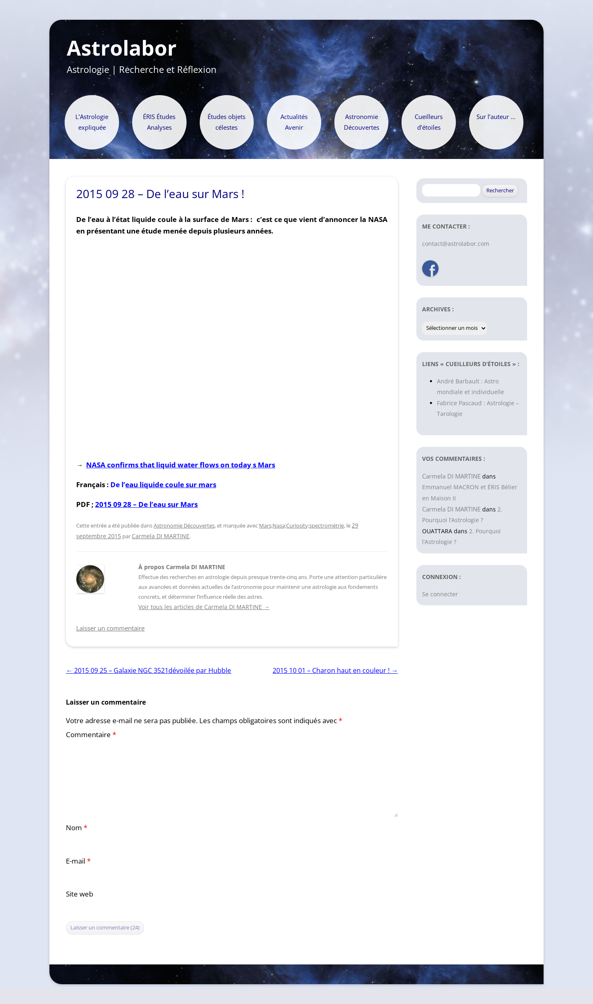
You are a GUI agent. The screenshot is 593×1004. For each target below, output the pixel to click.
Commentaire (91, 734)
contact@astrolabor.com (455, 243)
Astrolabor (122, 48)
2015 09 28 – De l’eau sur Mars (146, 504)
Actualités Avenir (294, 122)
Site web (79, 894)
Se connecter (440, 594)
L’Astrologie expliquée (91, 122)
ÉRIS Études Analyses (159, 122)
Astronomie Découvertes (361, 122)
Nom (76, 827)
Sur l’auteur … (496, 116)
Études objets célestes (226, 122)
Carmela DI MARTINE (160, 536)
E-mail (78, 861)
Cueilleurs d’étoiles (429, 122)
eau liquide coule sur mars (170, 484)
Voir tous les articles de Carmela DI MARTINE (203, 607)
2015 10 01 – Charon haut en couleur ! (335, 670)
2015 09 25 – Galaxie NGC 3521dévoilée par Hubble (148, 670)
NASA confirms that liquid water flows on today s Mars (180, 464)
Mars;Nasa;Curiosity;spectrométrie (301, 525)
